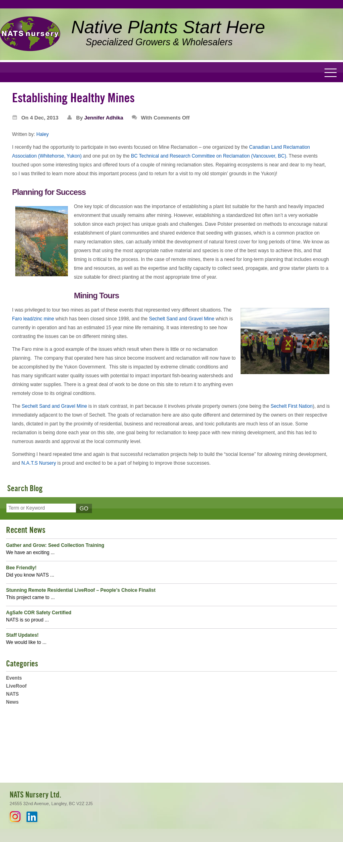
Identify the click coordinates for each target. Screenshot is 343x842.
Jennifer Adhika (103, 118)
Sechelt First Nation (292, 406)
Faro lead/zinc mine (33, 319)
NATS (12, 694)
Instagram (15, 816)
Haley (42, 134)
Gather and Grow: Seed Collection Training (55, 545)
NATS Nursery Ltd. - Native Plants (30, 34)
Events (14, 678)
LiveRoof (16, 686)
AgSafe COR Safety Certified (38, 612)
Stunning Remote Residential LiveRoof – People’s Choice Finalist (80, 590)
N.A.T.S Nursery (38, 463)
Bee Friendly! (21, 568)
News (12, 702)
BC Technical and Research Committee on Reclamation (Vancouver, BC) (208, 156)
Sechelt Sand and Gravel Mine (181, 319)
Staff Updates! (22, 635)
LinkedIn (32, 816)
